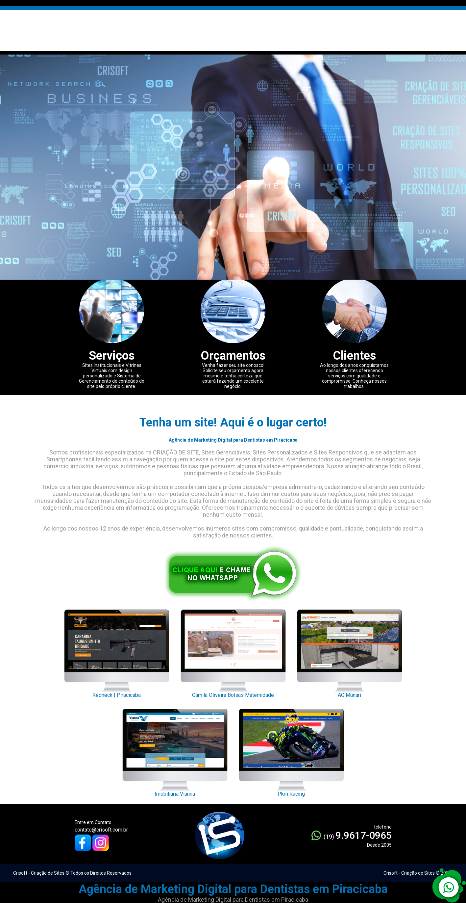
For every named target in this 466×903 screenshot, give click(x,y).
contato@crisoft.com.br (101, 830)
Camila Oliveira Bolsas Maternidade (233, 651)
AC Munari (349, 651)
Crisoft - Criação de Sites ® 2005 (417, 873)
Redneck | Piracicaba (116, 651)
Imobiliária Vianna (175, 750)
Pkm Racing (291, 750)
